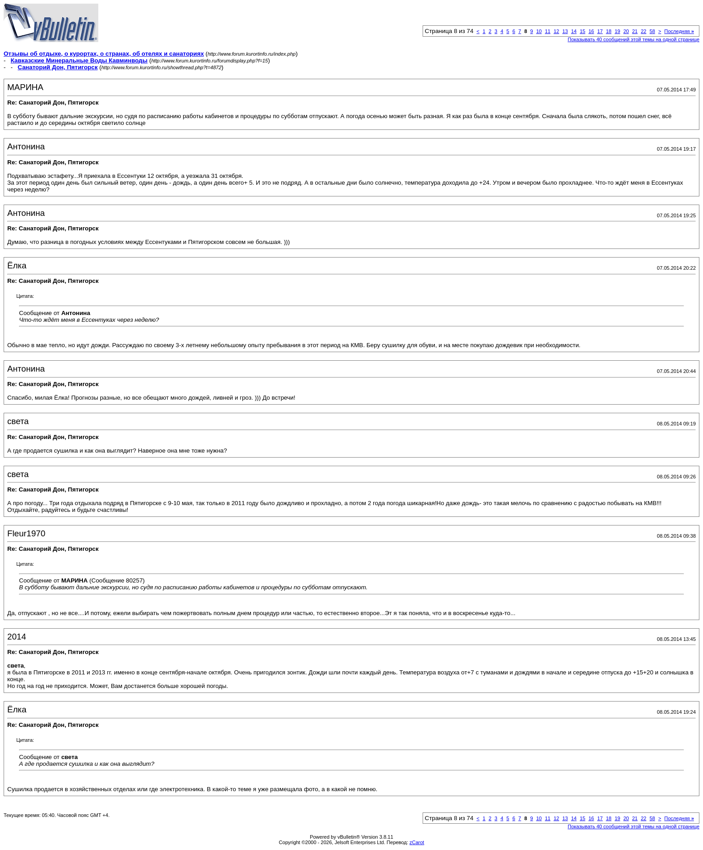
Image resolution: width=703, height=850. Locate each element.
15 (582, 31)
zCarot (416, 842)
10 (539, 31)
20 (626, 31)
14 (574, 31)
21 (634, 31)
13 (565, 31)
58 (652, 31)
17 (599, 31)
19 (617, 31)
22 (643, 31)
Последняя (679, 31)
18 (609, 31)
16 (591, 31)
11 (547, 31)
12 (556, 31)
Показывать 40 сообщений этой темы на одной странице (633, 39)
